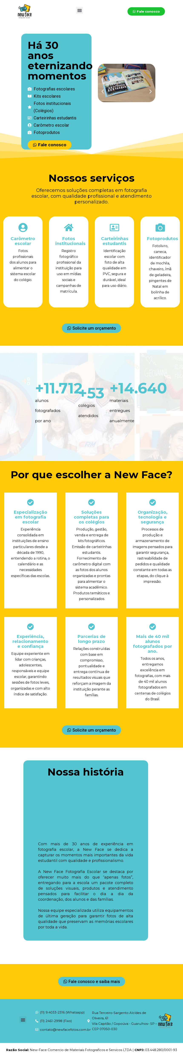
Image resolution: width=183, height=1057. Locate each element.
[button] (79, 10)
